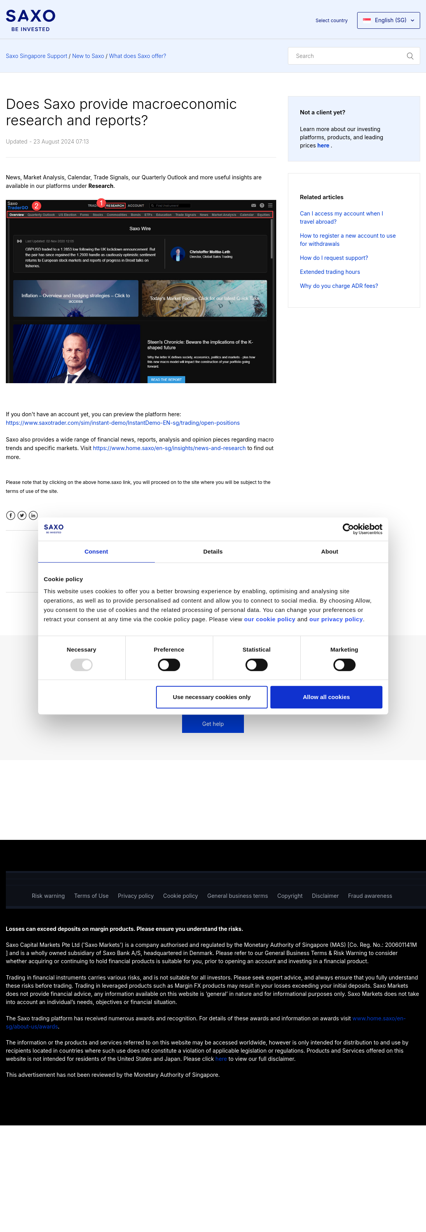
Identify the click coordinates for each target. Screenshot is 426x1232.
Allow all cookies (326, 697)
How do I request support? (334, 257)
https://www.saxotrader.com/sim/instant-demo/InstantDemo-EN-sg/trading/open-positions (123, 422)
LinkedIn (33, 515)
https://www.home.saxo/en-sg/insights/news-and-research (169, 448)
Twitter (22, 515)
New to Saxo (88, 56)
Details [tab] (213, 551)
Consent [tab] (96, 551)
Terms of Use (91, 895)
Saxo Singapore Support (36, 56)
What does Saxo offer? (137, 56)
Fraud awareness (370, 895)
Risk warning (48, 895)
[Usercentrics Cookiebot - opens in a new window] (348, 529)
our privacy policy (336, 619)
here (324, 145)
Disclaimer (325, 895)
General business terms (237, 895)
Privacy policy (136, 895)
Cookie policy (180, 895)
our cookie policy (270, 619)
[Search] (354, 56)
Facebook (11, 515)
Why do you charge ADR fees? (339, 285)
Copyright (290, 895)
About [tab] (329, 551)
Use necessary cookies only (212, 697)
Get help (213, 723)
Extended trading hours (330, 271)
